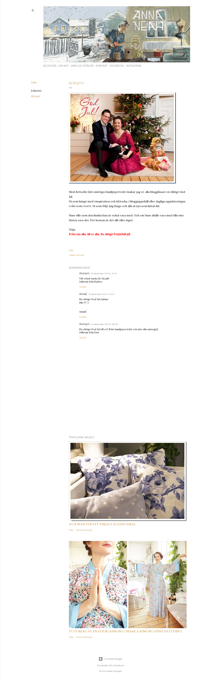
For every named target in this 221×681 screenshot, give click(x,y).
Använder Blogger (110, 659)
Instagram (133, 65)
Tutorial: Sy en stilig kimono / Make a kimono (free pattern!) (125, 631)
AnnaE (83, 294)
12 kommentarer (84, 637)
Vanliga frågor (82, 65)
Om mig (63, 65)
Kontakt (102, 65)
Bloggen (49, 65)
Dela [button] (33, 82)
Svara (83, 287)
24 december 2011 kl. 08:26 (104, 324)
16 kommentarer (84, 530)
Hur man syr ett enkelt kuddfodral (102, 524)
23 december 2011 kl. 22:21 (101, 294)
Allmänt (35, 96)
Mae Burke (118, 665)
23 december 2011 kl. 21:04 (104, 273)
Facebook (116, 65)
